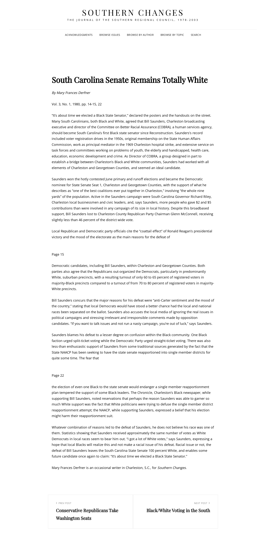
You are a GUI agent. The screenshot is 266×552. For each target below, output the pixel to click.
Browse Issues (109, 35)
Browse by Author (140, 35)
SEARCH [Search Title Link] (196, 35)
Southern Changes (133, 12)
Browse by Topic (172, 35)
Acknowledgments (79, 35)
